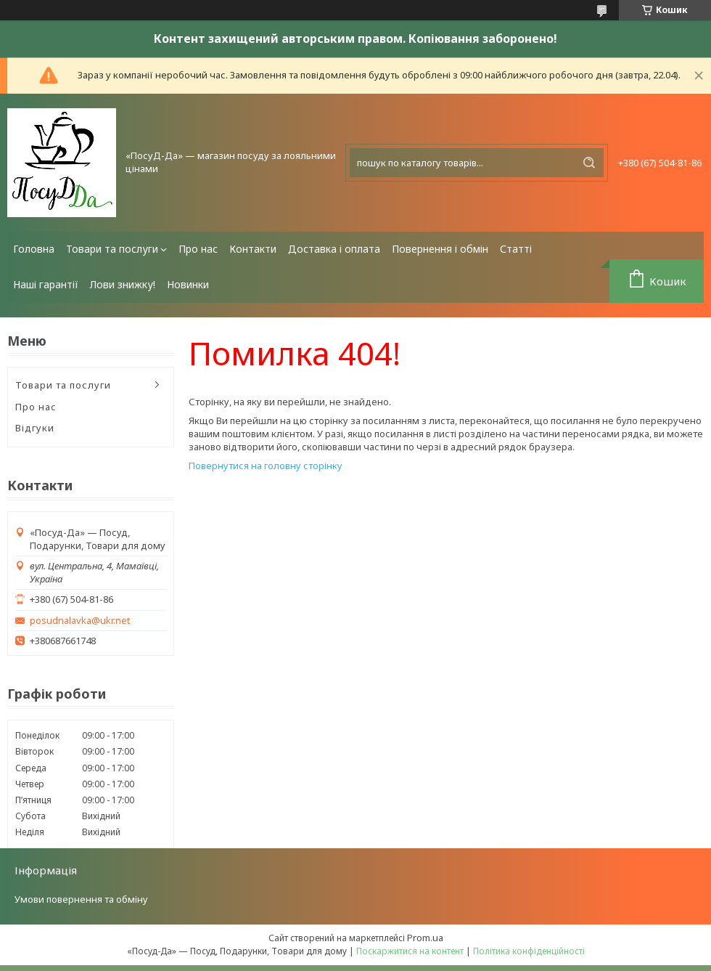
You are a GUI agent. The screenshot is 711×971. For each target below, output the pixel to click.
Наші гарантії (45, 284)
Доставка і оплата (334, 249)
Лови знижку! (122, 284)
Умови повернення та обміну (81, 899)
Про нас (198, 249)
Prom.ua (425, 937)
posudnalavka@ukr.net (80, 620)
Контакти (252, 249)
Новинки (188, 284)
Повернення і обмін (440, 249)
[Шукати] (589, 162)
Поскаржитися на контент (410, 951)
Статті (516, 249)
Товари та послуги (112, 249)
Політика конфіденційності (529, 951)
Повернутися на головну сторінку (265, 465)
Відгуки (34, 427)
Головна (33, 249)
